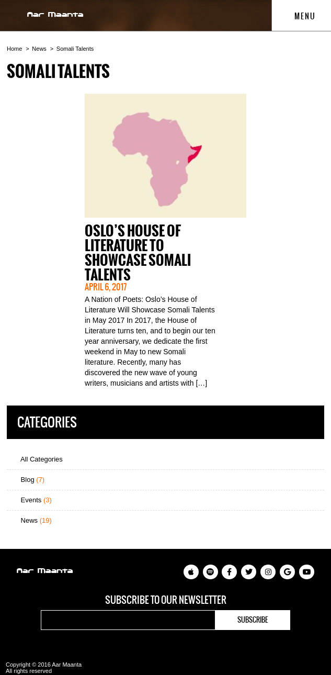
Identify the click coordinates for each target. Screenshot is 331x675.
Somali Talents (75, 49)
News (39, 49)
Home (14, 49)
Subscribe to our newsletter (165, 600)
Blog (28, 479)
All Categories (37, 459)
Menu (300, 16)
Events (32, 500)
